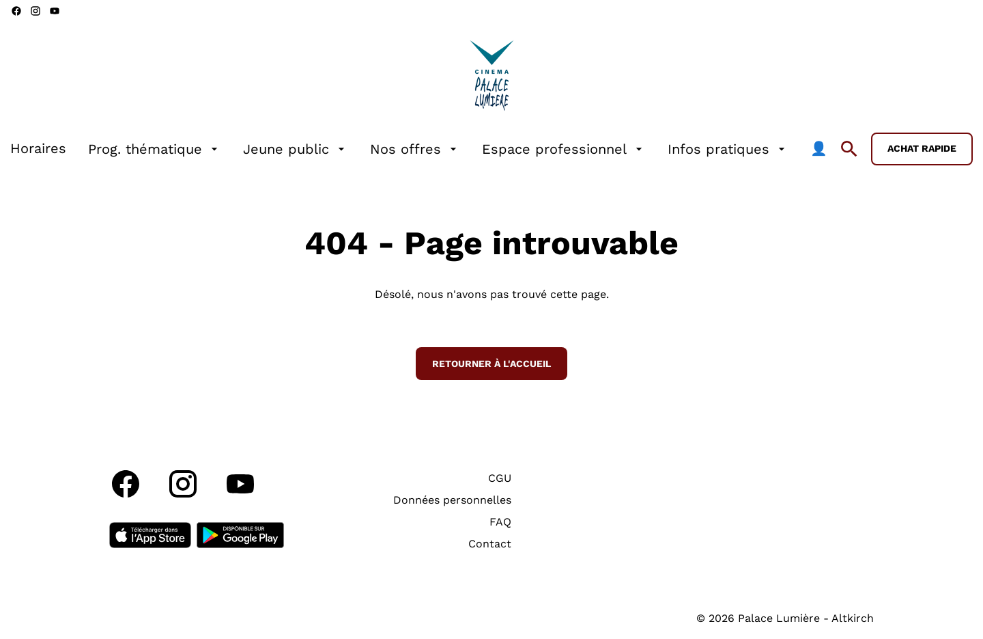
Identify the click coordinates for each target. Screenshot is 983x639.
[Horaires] (38, 149)
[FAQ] (500, 522)
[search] (849, 149)
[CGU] (499, 478)
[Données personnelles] (452, 500)
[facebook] (16, 10)
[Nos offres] (415, 149)
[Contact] (489, 544)
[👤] (818, 149)
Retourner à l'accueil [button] (491, 363)
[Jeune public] (295, 149)
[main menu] (418, 149)
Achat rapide (921, 148)
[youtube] (54, 10)
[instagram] (35, 10)
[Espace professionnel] (564, 149)
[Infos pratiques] (728, 149)
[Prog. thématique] (154, 149)
